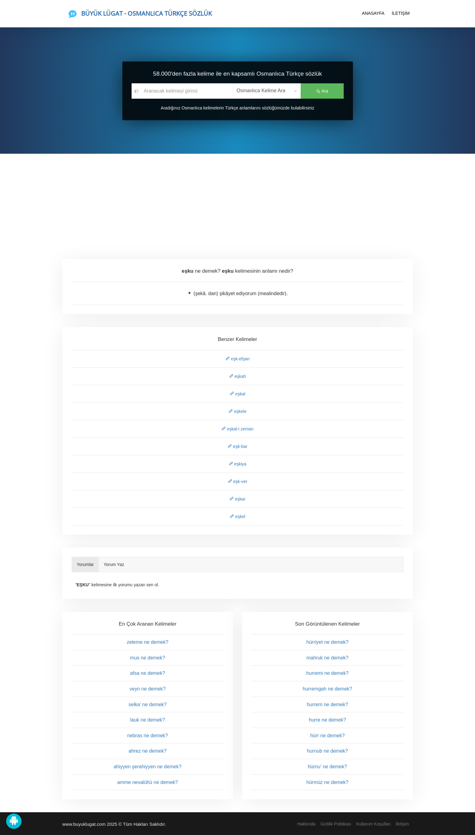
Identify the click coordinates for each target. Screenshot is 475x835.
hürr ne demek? (327, 735)
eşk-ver (237, 481)
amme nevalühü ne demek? (147, 782)
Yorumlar (85, 564)
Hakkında (306, 823)
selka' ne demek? (148, 704)
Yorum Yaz (114, 564)
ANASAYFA (373, 13)
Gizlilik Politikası (335, 823)
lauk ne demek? (147, 719)
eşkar (237, 499)
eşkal (237, 393)
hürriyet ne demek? (328, 642)
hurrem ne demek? (327, 704)
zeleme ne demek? (147, 642)
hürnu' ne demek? (327, 766)
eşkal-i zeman (237, 428)
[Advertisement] (237, 200)
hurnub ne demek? (327, 751)
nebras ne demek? (147, 735)
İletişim (402, 823)
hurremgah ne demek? (327, 688)
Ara (322, 91)
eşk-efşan (237, 358)
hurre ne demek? (327, 719)
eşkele (237, 411)
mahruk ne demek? (328, 657)
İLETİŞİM (401, 13)
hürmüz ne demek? (328, 782)
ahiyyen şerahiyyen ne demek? (148, 766)
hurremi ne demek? (327, 673)
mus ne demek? (147, 657)
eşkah (237, 376)
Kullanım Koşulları (373, 823)
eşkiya (238, 463)
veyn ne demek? (147, 688)
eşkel (237, 516)
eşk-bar (237, 446)
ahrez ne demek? (148, 751)
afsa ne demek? (147, 673)
